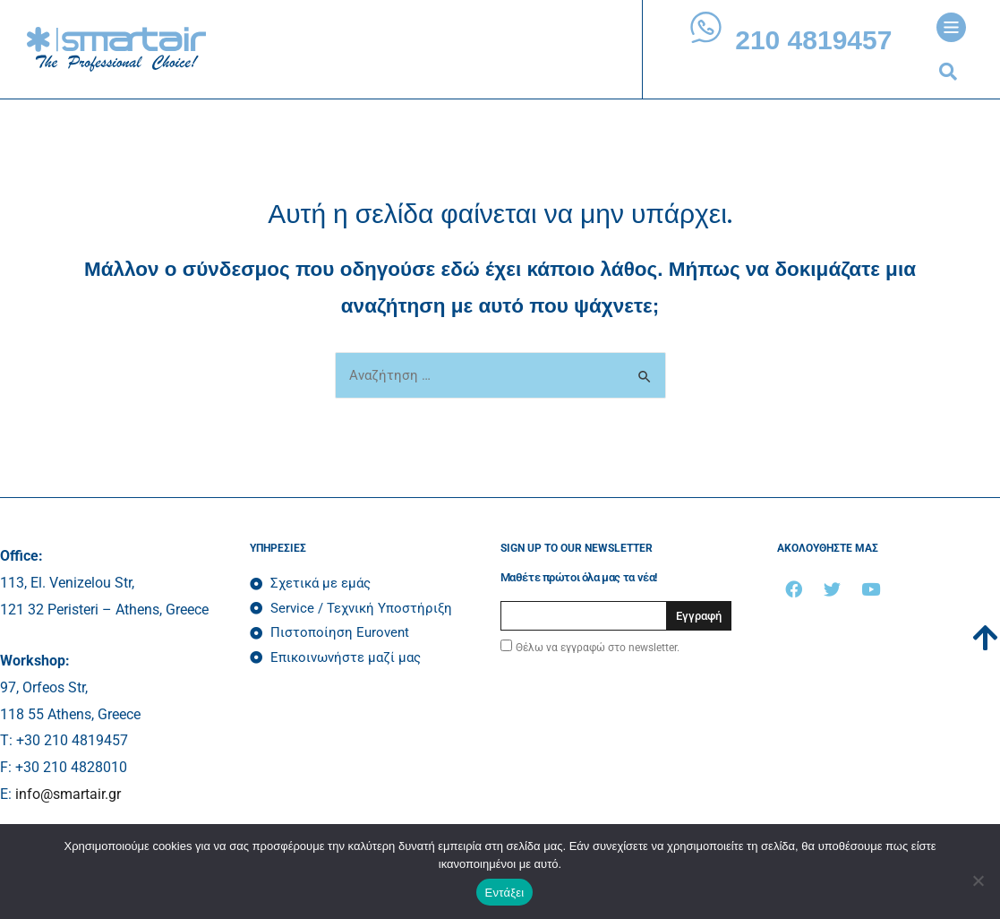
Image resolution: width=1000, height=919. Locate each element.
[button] (948, 72)
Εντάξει (505, 892)
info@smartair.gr (68, 794)
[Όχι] (978, 880)
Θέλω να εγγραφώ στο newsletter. (597, 647)
